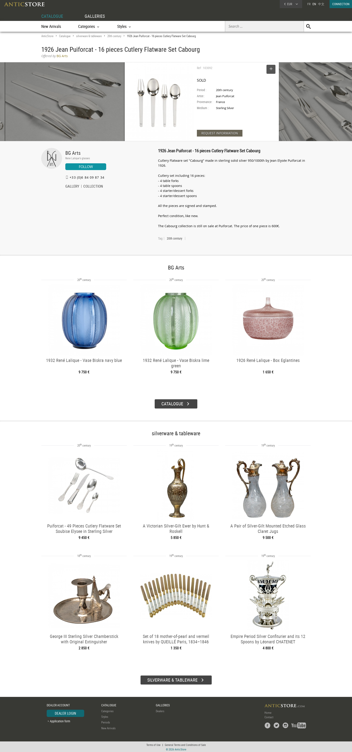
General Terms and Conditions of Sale (185, 744)
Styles (104, 716)
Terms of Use (153, 744)
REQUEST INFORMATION (219, 133)
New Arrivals (51, 26)
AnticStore (47, 36)
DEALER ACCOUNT (58, 704)
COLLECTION (93, 187)
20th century (114, 36)
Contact (268, 716)
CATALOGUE (52, 16)
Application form (60, 720)
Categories (107, 710)
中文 (321, 4)
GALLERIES (95, 16)
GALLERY (72, 187)
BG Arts (73, 153)
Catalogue (64, 36)
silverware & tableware (89, 36)
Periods (105, 722)
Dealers (160, 710)
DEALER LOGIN (65, 712)
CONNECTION (341, 4)
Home (267, 712)
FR (308, 4)
